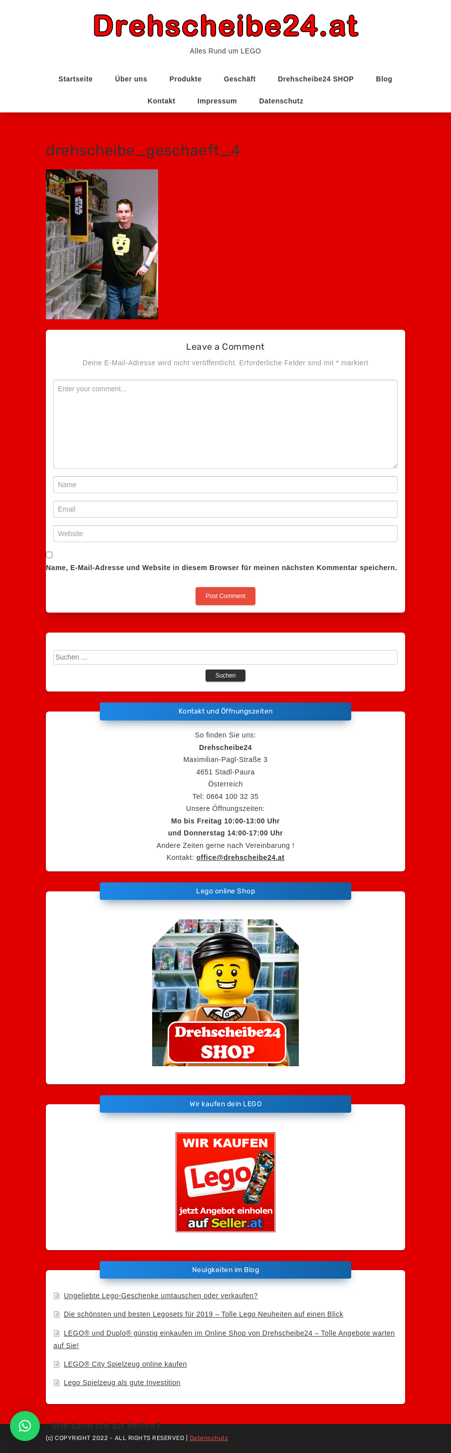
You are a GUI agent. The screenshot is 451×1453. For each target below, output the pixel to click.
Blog (384, 79)
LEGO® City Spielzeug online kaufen (125, 1364)
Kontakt (162, 101)
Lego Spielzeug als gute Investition (122, 1383)
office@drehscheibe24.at (240, 857)
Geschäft (240, 79)
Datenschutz (281, 101)
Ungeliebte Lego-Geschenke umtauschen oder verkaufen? (161, 1296)
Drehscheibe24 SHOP (316, 79)
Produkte (186, 79)
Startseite (75, 79)
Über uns (131, 79)
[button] (25, 1426)
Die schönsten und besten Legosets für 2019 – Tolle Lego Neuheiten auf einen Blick (203, 1314)
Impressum (217, 101)
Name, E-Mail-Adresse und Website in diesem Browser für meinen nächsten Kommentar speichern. (221, 568)
